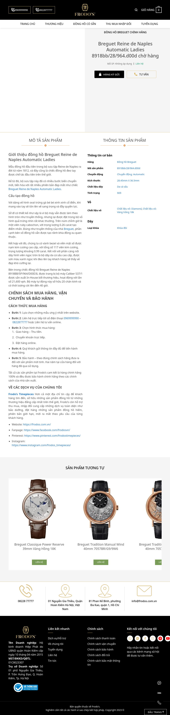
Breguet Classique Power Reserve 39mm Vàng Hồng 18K (39, 546)
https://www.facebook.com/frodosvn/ (47, 430)
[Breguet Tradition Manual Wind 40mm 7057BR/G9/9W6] (100, 509)
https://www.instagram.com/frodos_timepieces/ (41, 445)
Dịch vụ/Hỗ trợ (57, 638)
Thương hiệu (54, 24)
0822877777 (44, 10)
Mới (119, 192)
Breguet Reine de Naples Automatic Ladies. (35, 189)
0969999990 (19, 10)
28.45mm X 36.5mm (128, 180)
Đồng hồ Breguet (126, 161)
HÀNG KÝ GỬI (109, 74)
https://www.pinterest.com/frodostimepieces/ (52, 435)
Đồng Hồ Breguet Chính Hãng (125, 32)
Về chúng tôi (55, 644)
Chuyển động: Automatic (131, 174)
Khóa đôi (122, 227)
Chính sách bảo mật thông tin (104, 662)
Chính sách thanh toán (101, 638)
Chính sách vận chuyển (102, 644)
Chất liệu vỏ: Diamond (129, 208)
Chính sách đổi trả (99, 655)
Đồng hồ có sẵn (84, 24)
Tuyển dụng (149, 24)
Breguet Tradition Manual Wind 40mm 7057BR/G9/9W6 (101, 546)
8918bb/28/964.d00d (128, 168)
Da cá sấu (122, 186)
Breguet (69, 229)
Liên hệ (52, 655)
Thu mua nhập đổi (118, 24)
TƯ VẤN (141, 74)
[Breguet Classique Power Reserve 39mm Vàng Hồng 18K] (39, 509)
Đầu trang (156, 712)
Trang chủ (27, 24)
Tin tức (52, 660)
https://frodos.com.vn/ (37, 424)
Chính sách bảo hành (101, 649)
